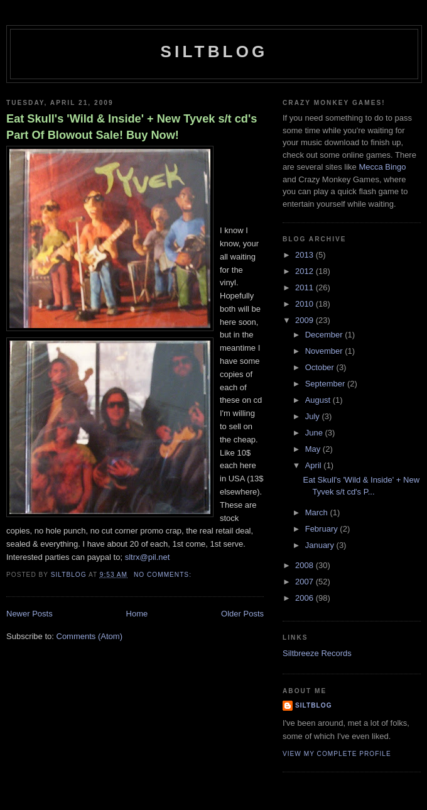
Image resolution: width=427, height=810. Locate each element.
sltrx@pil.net (147, 557)
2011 (305, 287)
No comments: (164, 574)
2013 (305, 255)
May (314, 449)
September (326, 383)
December (325, 334)
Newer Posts (29, 613)
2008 (305, 565)
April (314, 465)
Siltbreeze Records (317, 653)
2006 (305, 598)
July (313, 416)
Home (137, 613)
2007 (305, 581)
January (321, 545)
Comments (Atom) (89, 636)
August (319, 400)
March (317, 512)
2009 (305, 320)
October (321, 367)
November (325, 351)
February (322, 529)
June (315, 432)
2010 (305, 304)
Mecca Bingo (382, 167)
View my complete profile (337, 753)
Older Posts (242, 613)
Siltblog (214, 51)
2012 (305, 271)
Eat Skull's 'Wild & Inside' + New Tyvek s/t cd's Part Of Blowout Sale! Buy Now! (131, 126)
